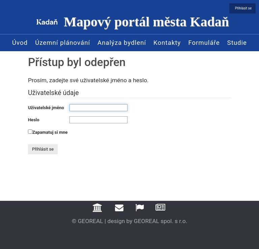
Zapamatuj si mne (50, 132)
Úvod (20, 42)
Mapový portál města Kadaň (146, 21)
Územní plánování (62, 42)
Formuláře (204, 42)
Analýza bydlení (121, 42)
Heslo (33, 119)
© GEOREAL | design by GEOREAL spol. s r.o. (130, 221)
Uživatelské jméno (46, 107)
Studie (237, 42)
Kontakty (167, 42)
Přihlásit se (243, 8)
